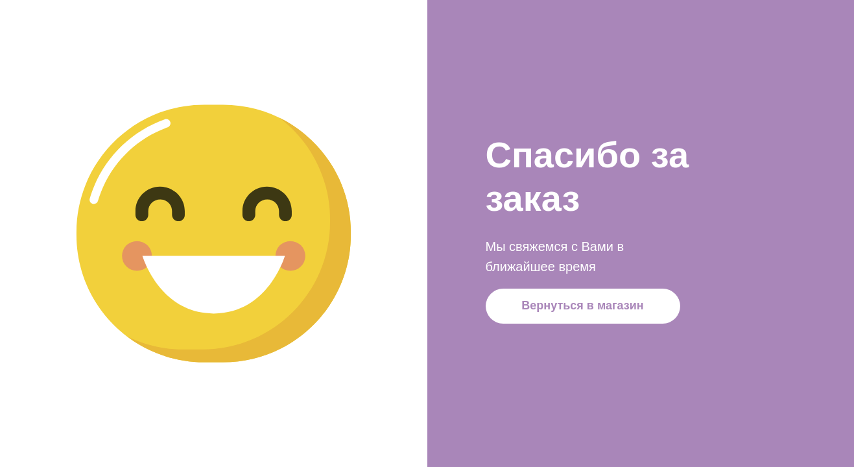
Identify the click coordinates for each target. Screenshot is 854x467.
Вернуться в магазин (582, 305)
